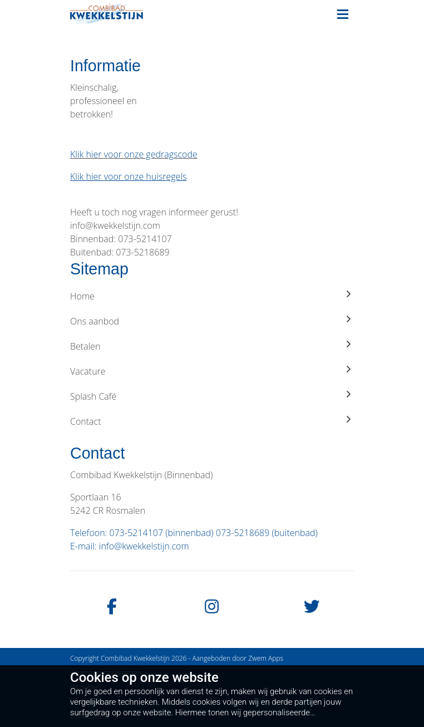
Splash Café (212, 396)
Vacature (212, 371)
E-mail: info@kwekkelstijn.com (129, 546)
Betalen (212, 346)
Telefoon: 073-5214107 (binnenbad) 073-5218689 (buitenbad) (194, 533)
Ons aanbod (212, 321)
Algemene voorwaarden (105, 672)
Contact (212, 421)
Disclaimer (85, 687)
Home (212, 295)
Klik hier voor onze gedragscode (134, 154)
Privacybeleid (89, 701)
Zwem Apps (265, 658)
